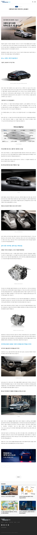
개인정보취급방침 (3, 527)
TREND (2, 522)
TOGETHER (11, 522)
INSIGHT (6, 522)
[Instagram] (4, 525)
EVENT (18, 522)
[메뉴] (35, 2)
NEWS (15, 522)
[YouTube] (2, 525)
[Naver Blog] (8, 525)
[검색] (33, 2)
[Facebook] (6, 525)
